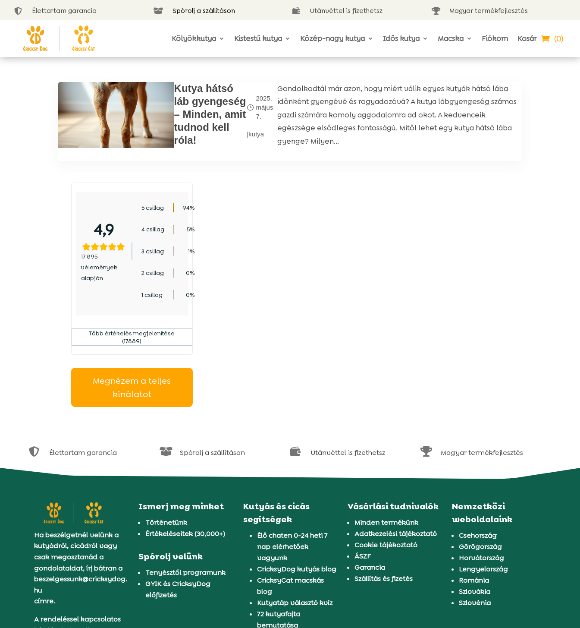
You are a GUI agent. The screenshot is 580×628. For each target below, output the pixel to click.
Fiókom (495, 38)
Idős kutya (401, 38)
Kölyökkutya (194, 38)
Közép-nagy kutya (332, 38)
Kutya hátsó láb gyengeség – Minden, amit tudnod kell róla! (164, 127)
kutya (200, 141)
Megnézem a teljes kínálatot (461, 287)
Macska (451, 38)
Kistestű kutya (258, 38)
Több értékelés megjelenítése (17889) (461, 236)
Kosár (526, 38)
